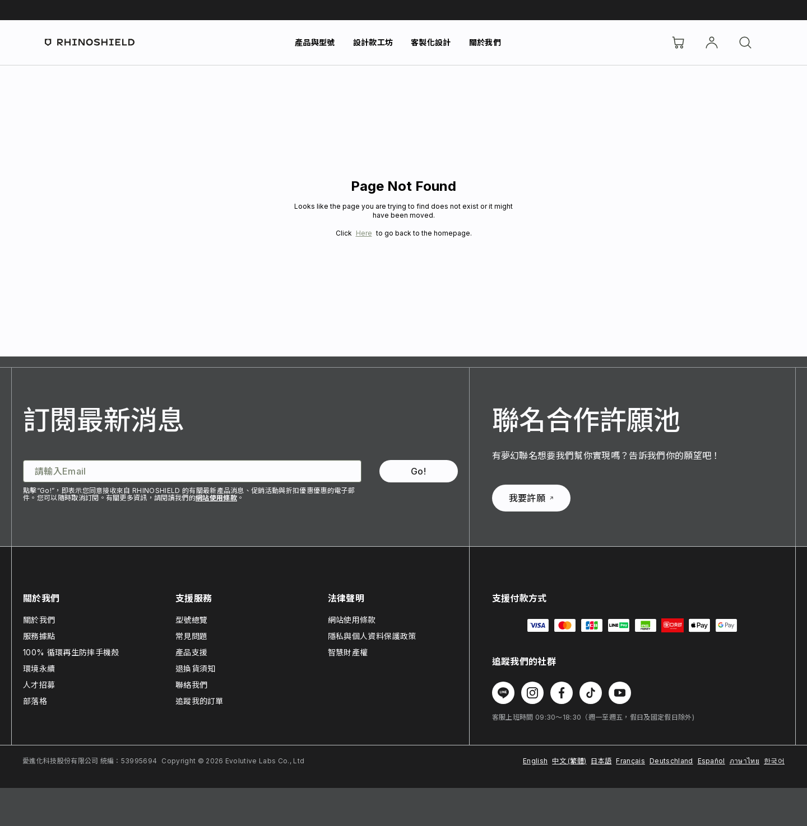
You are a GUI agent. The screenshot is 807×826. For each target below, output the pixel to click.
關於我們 (485, 42)
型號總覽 (191, 620)
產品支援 (191, 652)
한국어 (774, 761)
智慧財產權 (348, 652)
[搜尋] (745, 42)
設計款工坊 (373, 42)
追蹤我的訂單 (199, 701)
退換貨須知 (195, 668)
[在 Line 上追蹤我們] (503, 693)
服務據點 (39, 636)
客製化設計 (431, 42)
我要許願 (531, 498)
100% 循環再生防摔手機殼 (71, 652)
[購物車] (678, 42)
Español (711, 761)
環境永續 (39, 668)
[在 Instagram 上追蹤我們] (532, 693)
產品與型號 (315, 42)
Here (364, 233)
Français (630, 761)
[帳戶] (712, 42)
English (535, 761)
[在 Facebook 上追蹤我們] (561, 693)
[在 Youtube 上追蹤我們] (620, 693)
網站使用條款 (216, 498)
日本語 (601, 761)
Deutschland (671, 761)
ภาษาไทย (744, 761)
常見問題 (191, 636)
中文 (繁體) (569, 761)
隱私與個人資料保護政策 (372, 636)
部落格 (35, 701)
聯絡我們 (191, 684)
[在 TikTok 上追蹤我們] (590, 693)
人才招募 (39, 684)
